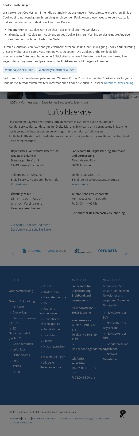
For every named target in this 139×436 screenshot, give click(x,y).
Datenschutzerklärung (118, 83)
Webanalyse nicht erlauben (57, 70)
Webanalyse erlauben (19, 70)
